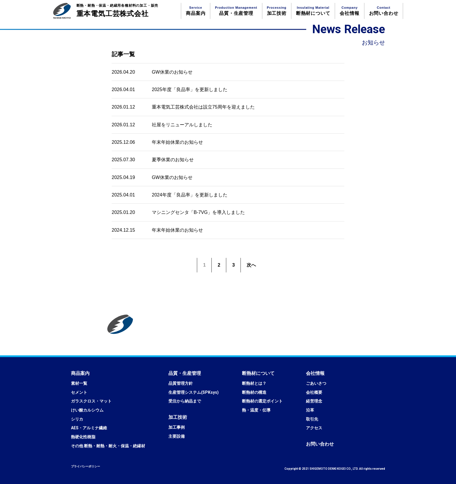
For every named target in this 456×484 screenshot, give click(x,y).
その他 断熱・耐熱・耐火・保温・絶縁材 (108, 446)
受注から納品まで (184, 401)
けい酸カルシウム (87, 410)
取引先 (312, 419)
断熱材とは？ (254, 383)
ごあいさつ (316, 383)
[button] (80, 373)
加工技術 (276, 11)
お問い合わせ (383, 11)
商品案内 (195, 11)
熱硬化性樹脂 (83, 437)
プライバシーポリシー (85, 466)
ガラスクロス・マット (91, 401)
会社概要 (314, 392)
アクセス (314, 428)
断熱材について (313, 11)
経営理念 (314, 401)
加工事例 (176, 427)
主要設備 (176, 436)
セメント (79, 392)
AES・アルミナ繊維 (89, 428)
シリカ (77, 419)
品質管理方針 (180, 383)
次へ (251, 265)
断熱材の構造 (254, 392)
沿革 (310, 410)
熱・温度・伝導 (256, 410)
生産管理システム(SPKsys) (193, 392)
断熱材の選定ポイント (262, 401)
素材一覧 (79, 383)
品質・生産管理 (236, 11)
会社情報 (349, 11)
